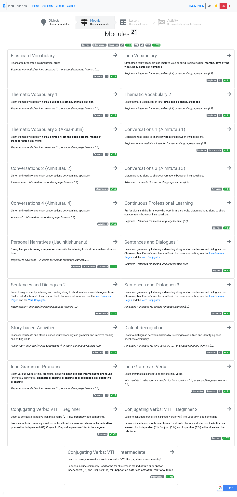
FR (230, 5)
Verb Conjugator (151, 257)
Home (35, 5)
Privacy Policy (196, 5)
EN (223, 5)
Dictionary (47, 5)
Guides (71, 5)
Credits (60, 5)
